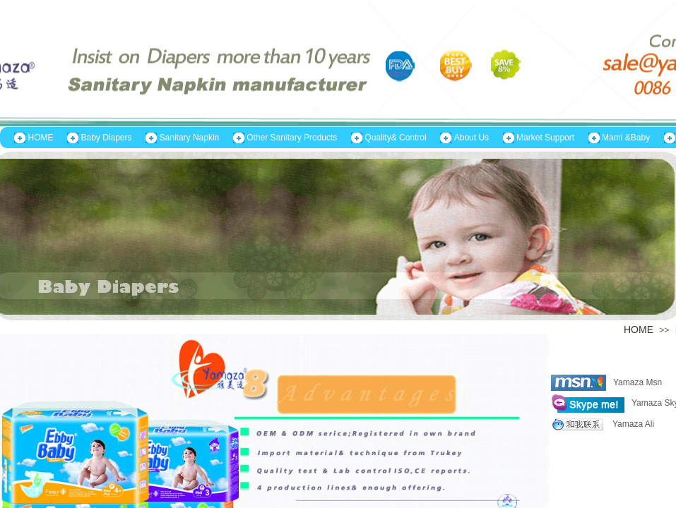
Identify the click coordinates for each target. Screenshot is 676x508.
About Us (471, 138)
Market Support (545, 138)
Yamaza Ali (602, 424)
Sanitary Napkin (190, 138)
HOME (41, 138)
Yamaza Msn (606, 383)
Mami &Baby (626, 138)
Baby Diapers (106, 138)
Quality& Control (395, 138)
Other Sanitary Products (292, 138)
